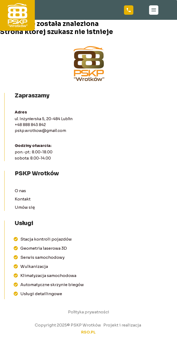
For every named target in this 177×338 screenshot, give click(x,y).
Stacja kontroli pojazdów (43, 239)
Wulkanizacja (31, 266)
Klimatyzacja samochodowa (45, 275)
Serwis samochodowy (39, 257)
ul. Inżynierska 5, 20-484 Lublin (44, 118)
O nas (20, 190)
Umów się (25, 207)
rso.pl (88, 332)
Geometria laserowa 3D (40, 248)
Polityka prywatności (88, 312)
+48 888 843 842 (30, 124)
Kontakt (23, 199)
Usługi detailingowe (38, 293)
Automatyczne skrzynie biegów (49, 284)
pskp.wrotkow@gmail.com (40, 130)
